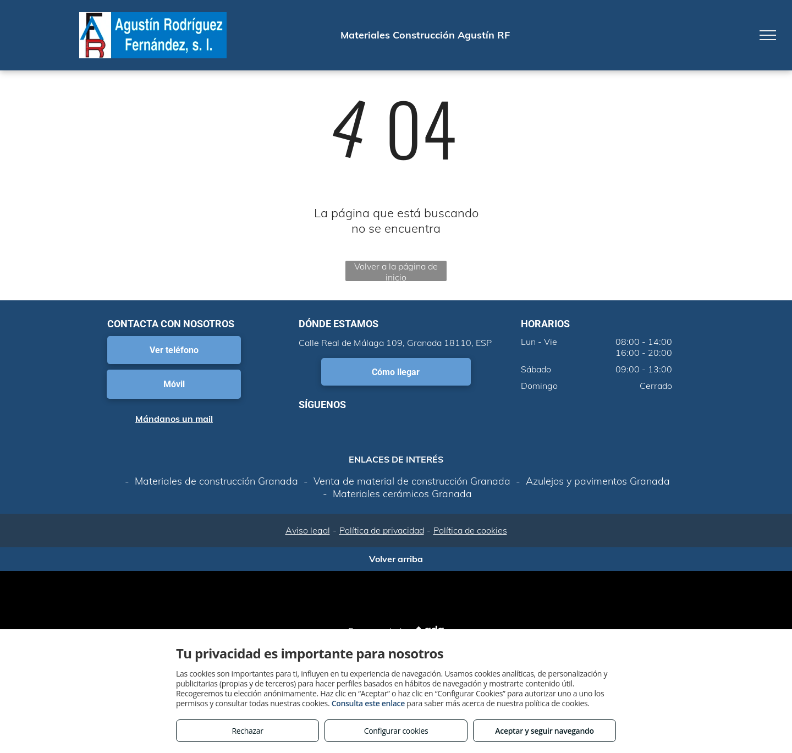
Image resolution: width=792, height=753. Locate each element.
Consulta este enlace (368, 703)
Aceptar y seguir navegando (544, 730)
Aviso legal (307, 530)
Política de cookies (470, 530)
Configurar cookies (396, 730)
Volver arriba (396, 558)
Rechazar (247, 730)
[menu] (768, 35)
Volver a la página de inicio (396, 271)
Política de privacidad (381, 530)
